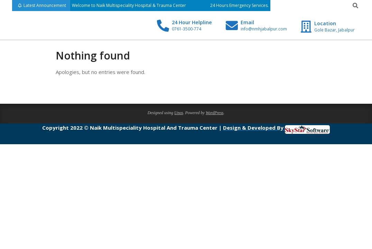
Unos (178, 112)
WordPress (214, 112)
